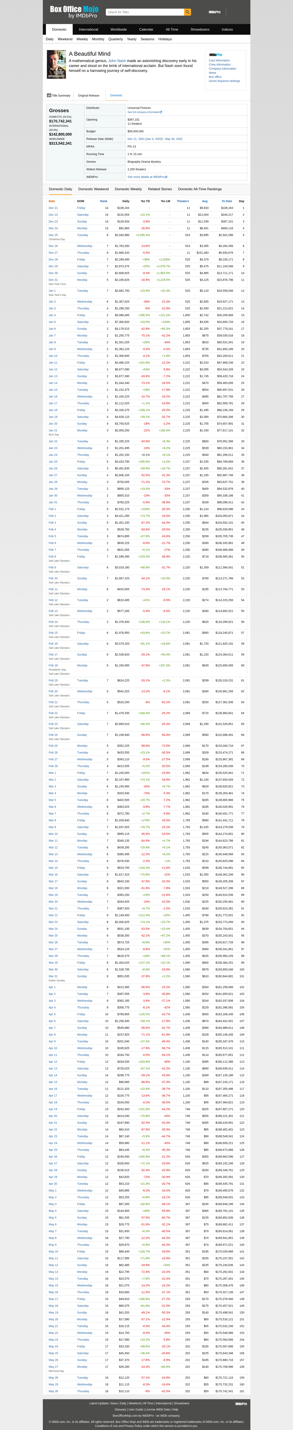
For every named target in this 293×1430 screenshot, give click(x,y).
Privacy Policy (133, 1426)
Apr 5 (52, 1014)
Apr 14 (53, 1075)
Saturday (83, 214)
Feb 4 (52, 529)
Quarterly (116, 39)
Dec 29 (53, 266)
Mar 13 (53, 854)
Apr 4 (52, 1007)
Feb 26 (53, 752)
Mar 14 (53, 861)
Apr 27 (53, 1163)
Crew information (220, 64)
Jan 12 (53, 369)
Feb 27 (53, 759)
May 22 (53, 1332)
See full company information (145, 112)
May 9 (53, 1244)
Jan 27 (53, 475)
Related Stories (160, 189)
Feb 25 (53, 745)
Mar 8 (52, 820)
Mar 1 (52, 772)
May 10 (53, 1251)
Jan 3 (52, 308)
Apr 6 (52, 1021)
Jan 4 (52, 315)
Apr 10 (53, 1048)
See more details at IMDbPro (148, 177)
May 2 (53, 1197)
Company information (222, 68)
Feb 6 (52, 543)
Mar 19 (53, 894)
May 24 (53, 1346)
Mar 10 (53, 833)
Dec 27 (53, 252)
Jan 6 (52, 328)
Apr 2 (52, 994)
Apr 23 (53, 1136)
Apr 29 (53, 1177)
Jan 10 (53, 355)
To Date (227, 201)
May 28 (53, 1377)
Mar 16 (53, 874)
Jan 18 (53, 410)
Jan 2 (52, 301)
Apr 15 (53, 1082)
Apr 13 (53, 1068)
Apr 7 (52, 1027)
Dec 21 (53, 208)
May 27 (53, 1366)
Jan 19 (53, 416)
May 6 (53, 1224)
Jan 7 (52, 335)
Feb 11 (53, 589)
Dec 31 (53, 279)
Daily (50, 39)
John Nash (117, 61)
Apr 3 (52, 1000)
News (212, 72)
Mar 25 (53, 935)
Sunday (82, 221)
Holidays (165, 39)
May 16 (53, 1292)
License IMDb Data (157, 1409)
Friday (81, 208)
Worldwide (119, 29)
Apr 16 (53, 1088)
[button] (225, 83)
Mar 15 (53, 867)
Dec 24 (53, 228)
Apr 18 (53, 1102)
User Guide (135, 1409)
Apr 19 (53, 1109)
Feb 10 (53, 578)
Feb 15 (53, 632)
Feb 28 (53, 766)
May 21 (53, 1326)
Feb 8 (52, 556)
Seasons (147, 39)
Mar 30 (53, 969)
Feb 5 (52, 536)
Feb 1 (52, 509)
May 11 (53, 1258)
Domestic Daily (60, 189)
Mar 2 (52, 779)
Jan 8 (52, 342)
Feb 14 (53, 621)
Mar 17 (53, 881)
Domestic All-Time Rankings (200, 189)
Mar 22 (53, 915)
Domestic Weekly (128, 189)
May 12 (53, 1265)
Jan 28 (53, 482)
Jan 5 (52, 322)
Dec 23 (53, 221)
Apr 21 (53, 1122)
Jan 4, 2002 (153, 139)
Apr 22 (53, 1129)
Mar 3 (52, 786)
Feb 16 (53, 643)
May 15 (53, 1285)
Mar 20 (53, 901)
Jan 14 (53, 383)
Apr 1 (52, 987)
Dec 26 (53, 246)
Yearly (132, 39)
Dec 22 (53, 214)
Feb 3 (52, 522)
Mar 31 (53, 976)
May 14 (53, 1278)
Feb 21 (53, 702)
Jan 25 (53, 461)
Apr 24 (53, 1143)
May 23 (53, 1339)
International (88, 29)
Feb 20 (53, 691)
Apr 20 (53, 1116)
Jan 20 (53, 423)
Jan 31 (53, 502)
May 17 (53, 1299)
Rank (103, 201)
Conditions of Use (106, 1426)
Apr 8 (52, 1034)
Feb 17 (53, 654)
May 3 (53, 1204)
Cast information (219, 60)
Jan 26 (53, 468)
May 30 (53, 1391)
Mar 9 (52, 827)
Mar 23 (53, 922)
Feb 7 (52, 549)
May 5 (53, 1217)
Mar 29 (53, 962)
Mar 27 (53, 949)
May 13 (53, 1271)
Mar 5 (52, 800)
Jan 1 (52, 290)
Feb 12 (53, 600)
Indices (227, 29)
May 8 (53, 1238)
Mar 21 (53, 908)
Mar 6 (52, 806)
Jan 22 (53, 441)
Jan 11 (53, 362)
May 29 (53, 1384)
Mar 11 (53, 840)
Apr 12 (53, 1061)
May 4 (53, 1210)
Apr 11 (53, 1055)
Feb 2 (52, 515)
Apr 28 (53, 1170)
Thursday (83, 252)
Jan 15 (53, 389)
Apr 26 (53, 1156)
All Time (172, 29)
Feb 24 (53, 734)
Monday (82, 228)
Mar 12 (53, 847)
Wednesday (84, 246)
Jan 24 (53, 454)
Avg (205, 201)
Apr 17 (53, 1095)
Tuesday (82, 235)
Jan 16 (53, 396)
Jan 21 (53, 430)
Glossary (120, 1409)
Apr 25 (53, 1149)
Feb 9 (52, 567)
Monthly (98, 39)
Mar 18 (53, 888)
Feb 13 (53, 611)
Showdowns (199, 29)
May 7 (53, 1231)
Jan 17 (53, 403)
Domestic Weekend (93, 189)
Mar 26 (53, 942)
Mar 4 (52, 793)
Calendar (146, 29)
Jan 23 (53, 448)
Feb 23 (53, 724)
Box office (215, 76)
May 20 (53, 1319)
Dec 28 (53, 259)
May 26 (53, 1360)
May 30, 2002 (174, 139)
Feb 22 (53, 713)
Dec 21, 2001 (136, 139)
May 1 (53, 1190)
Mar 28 (53, 956)
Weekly (82, 39)
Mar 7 (52, 813)
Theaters (183, 201)
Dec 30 (53, 273)
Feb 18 (53, 665)
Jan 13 (53, 376)
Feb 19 (53, 680)
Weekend (65, 39)
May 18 (53, 1305)
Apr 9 (52, 1041)
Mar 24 (53, 928)
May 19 (53, 1312)
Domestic (59, 29)
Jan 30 (53, 495)
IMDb (163, 1415)
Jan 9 (52, 349)
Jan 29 (53, 488)
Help (175, 1409)
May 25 (53, 1353)
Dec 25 (53, 235)
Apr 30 (53, 1183)
